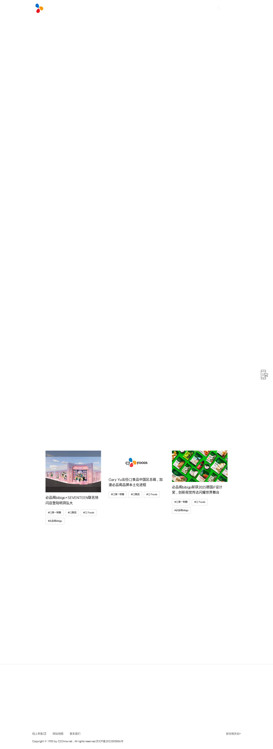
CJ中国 (158, 8)
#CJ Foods (88, 512)
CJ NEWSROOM (96, 8)
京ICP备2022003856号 (109, 741)
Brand (121, 8)
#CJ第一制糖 (54, 512)
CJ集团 (176, 8)
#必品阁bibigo (55, 521)
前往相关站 (233, 733)
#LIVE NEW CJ (64, 8)
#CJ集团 (72, 512)
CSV (137, 8)
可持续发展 (197, 8)
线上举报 (39, 733)
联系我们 (75, 733)
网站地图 (58, 733)
